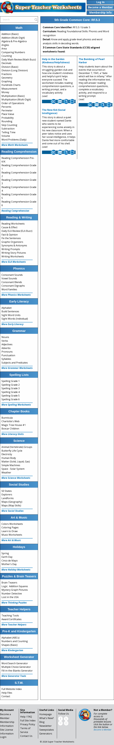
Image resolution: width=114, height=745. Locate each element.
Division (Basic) (9, 66)
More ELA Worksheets (13, 261)
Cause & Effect (9, 227)
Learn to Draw (9, 531)
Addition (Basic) (10, 34)
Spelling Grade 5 (10, 395)
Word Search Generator (14, 663)
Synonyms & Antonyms (14, 245)
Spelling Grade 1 (10, 381)
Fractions (6, 74)
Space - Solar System (12, 468)
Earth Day (6, 556)
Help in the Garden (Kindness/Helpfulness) (56, 60)
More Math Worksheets (14, 145)
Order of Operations (12, 103)
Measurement (9, 88)
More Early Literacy (12, 324)
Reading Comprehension (15, 210)
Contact (5, 696)
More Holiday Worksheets (15, 569)
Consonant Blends (11, 282)
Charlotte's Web (10, 421)
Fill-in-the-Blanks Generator (17, 670)
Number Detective (11, 593)
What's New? (46, 718)
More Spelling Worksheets (16, 404)
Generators (45, 733)
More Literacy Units (12, 434)
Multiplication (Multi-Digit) (16, 99)
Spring (5, 553)
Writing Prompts (10, 249)
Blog (42, 722)
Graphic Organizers (12, 242)
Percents (6, 106)
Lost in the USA (10, 597)
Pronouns (7, 351)
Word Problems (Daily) (13, 139)
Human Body (8, 458)
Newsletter (45, 725)
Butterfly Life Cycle (11, 450)
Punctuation (8, 355)
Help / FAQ (26, 716)
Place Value (7, 114)
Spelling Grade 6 (10, 399)
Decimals (6, 63)
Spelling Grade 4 (10, 392)
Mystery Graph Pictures (14, 589)
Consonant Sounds (12, 274)
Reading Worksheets (13, 223)
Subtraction (8, 128)
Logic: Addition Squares (14, 586)
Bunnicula (7, 417)
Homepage (45, 714)
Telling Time (8, 132)
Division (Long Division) (14, 70)
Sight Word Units (10, 315)
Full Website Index (11, 689)
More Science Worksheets (15, 477)
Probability (7, 117)
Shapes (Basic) (9, 645)
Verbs (4, 340)
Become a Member (102, 729)
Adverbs (6, 348)
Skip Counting (9, 125)
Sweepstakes (46, 729)
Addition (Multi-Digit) (13, 37)
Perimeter (7, 110)
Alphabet (6, 307)
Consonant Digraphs (13, 285)
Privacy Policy (27, 724)
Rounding (6, 121)
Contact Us (26, 736)
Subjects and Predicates (14, 362)
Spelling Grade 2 (10, 384)
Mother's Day (9, 564)
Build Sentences (10, 311)
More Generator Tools (13, 676)
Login (3, 737)
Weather (6, 472)
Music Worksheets (11, 534)
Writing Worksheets (12, 256)
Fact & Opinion (9, 234)
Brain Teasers (9, 582)
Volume (5, 136)
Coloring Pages (10, 527)
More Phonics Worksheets (16, 294)
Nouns (5, 337)
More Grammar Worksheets (17, 368)
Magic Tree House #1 (13, 425)
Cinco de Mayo (9, 560)
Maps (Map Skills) (11, 505)
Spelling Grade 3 (10, 388)
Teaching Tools (10, 615)
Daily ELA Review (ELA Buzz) (16, 231)
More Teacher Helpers (13, 624)
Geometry (6, 77)
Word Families (9, 289)
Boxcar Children (10, 428)
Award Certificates (11, 619)
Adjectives (6, 344)
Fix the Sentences (11, 238)
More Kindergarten (12, 650)
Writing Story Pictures (13, 252)
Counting (6, 55)
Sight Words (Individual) (14, 318)
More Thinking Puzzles (14, 602)
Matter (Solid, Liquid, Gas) (15, 461)
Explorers (6, 494)
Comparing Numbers (13, 52)
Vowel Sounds (9, 278)
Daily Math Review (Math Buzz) (18, 59)
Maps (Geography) (11, 501)
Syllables (6, 359)
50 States (6, 491)
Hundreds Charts (10, 85)
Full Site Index (27, 720)
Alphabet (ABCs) (10, 637)
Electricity (6, 454)
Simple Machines (10, 465)
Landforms (7, 498)
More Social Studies (12, 510)
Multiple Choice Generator (16, 667)
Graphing (6, 81)
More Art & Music (11, 540)
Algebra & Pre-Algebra (14, 41)
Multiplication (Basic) (13, 96)
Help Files (6, 692)
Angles (5, 45)
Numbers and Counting (14, 641)
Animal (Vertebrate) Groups (16, 447)
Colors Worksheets (12, 524)
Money (5, 92)
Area (4, 48)
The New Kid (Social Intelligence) (53, 111)
